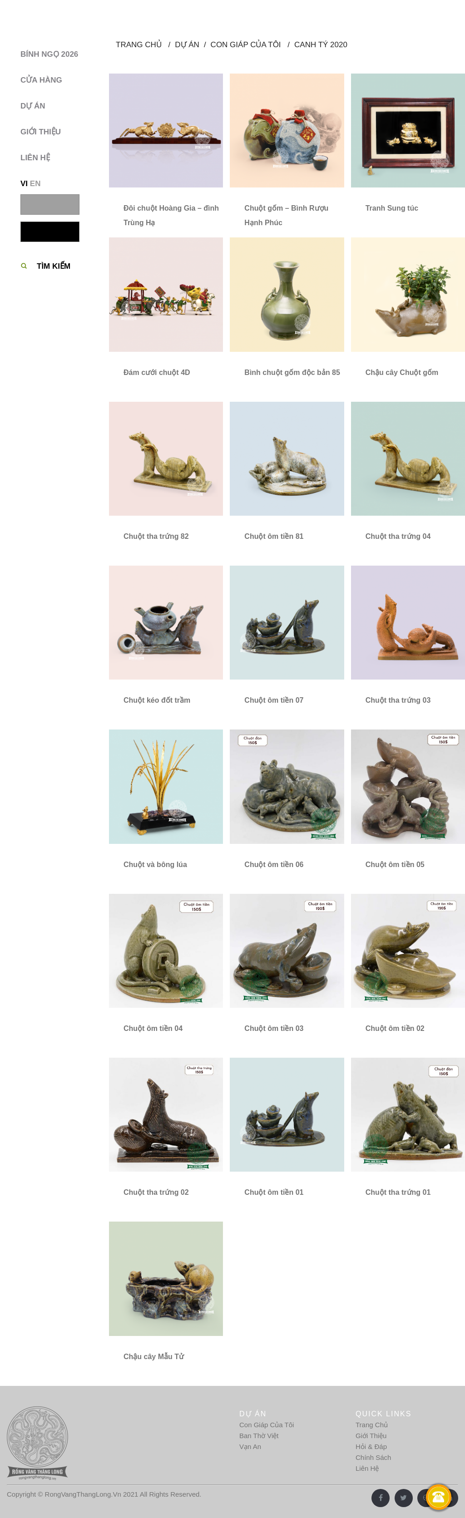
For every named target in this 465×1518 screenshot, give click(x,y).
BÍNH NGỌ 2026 (49, 54)
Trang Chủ (372, 1425)
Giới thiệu (40, 132)
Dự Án (32, 106)
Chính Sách (373, 1457)
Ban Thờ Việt (259, 1435)
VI (24, 183)
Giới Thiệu (371, 1435)
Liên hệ (35, 157)
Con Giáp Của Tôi (266, 1425)
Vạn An (250, 1446)
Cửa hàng (41, 80)
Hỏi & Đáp (371, 1446)
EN (35, 183)
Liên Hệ (367, 1468)
